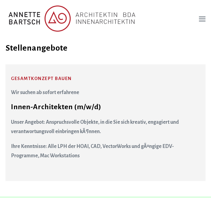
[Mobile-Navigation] (202, 19)
